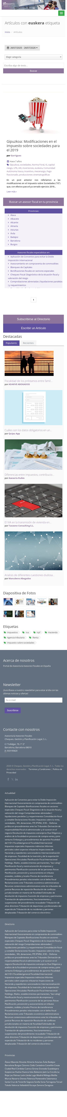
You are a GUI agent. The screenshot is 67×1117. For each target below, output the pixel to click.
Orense (23, 1078)
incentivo (28, 171)
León (23, 1075)
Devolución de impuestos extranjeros (30, 833)
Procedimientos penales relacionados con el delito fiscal (30, 879)
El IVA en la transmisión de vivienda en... (28, 522)
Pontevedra (40, 1078)
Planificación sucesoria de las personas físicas (37, 869)
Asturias (14, 229)
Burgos (13, 244)
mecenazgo (40, 171)
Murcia (8, 1078)
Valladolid (24, 1085)
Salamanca (51, 1078)
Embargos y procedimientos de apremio (31, 839)
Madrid (40, 1075)
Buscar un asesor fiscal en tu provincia (33, 202)
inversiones (28, 167)
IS (46, 164)
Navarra (15, 1078)
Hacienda (51, 632)
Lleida (28, 1075)
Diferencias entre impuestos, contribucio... (29, 475)
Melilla (54, 1075)
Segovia (30, 1081)
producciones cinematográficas (34, 174)
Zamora (40, 1085)
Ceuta (57, 1065)
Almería (14, 226)
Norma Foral (38, 164)
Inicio (7, 32)
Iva (25, 632)
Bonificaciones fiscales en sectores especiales (32, 270)
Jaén (45, 1072)
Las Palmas (15, 1075)
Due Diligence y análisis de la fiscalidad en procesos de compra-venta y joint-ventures (33, 836)
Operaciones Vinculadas (16, 859)
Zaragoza (49, 1085)
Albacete (14, 218)
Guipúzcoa (10, 1072)
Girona (35, 1068)
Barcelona (15, 240)
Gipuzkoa (14, 164)
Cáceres (25, 1065)
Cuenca (28, 1068)
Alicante (14, 222)
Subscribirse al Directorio (33, 319)
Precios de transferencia (41, 876)
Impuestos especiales (15, 846)
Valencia (15, 1085)
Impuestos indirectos (34, 846)
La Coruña (52, 1072)
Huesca (25, 1072)
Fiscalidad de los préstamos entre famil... (29, 381)
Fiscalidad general (21, 842)
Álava (13, 215)
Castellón (49, 1065)
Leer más (12, 191)
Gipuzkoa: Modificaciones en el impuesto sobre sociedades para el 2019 (33, 145)
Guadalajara (53, 1068)
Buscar (33, 71)
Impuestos (11, 632)
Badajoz (14, 237)
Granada (43, 1068)
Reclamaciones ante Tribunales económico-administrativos (32, 882)
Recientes (28, 343)
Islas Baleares (35, 1072)
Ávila (12, 233)
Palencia (31, 1078)
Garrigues (16, 155)
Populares (11, 343)
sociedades (25, 164)
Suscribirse (12, 710)
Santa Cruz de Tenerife (15, 1081)
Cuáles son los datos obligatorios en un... (28, 430)
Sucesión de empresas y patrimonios (45, 896)
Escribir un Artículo (33, 328)
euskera (39, 167)
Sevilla (37, 1081)
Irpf (36, 632)
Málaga (47, 1075)
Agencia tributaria (14, 637)
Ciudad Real (10, 1068)
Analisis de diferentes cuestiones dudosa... (30, 575)
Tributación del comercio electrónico (33, 912)
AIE (20, 167)
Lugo (34, 1075)
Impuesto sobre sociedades (19, 642)
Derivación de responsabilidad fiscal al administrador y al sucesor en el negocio (33, 829)
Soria (43, 1081)
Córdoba (20, 1068)
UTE (15, 167)
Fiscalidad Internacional (41, 842)
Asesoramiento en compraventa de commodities (34, 263)
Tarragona (51, 1081)
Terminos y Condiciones (40, 769)
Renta (33, 637)
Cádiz (32, 1065)
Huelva (18, 1072)
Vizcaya (32, 1085)
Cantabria (40, 1065)
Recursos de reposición (22, 889)
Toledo (8, 1085)
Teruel (59, 1081)
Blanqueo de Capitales (21, 267)
